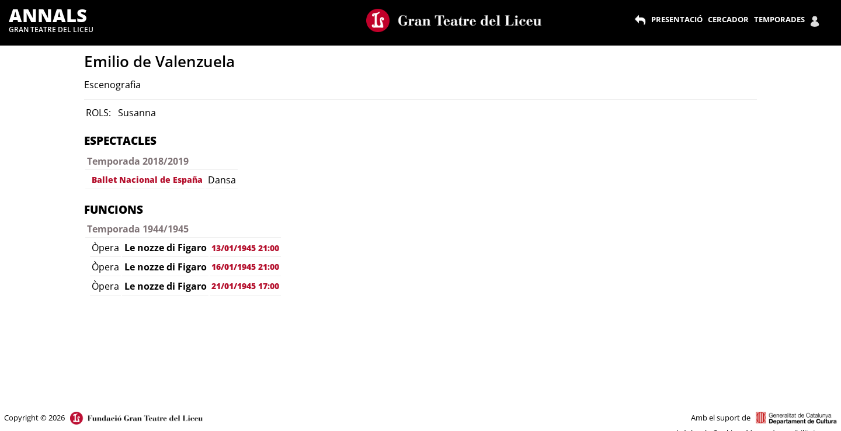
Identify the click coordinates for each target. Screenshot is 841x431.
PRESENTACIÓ (677, 19)
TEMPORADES (779, 19)
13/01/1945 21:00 (245, 247)
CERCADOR (728, 19)
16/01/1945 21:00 (245, 266)
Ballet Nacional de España (147, 179)
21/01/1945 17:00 (245, 285)
